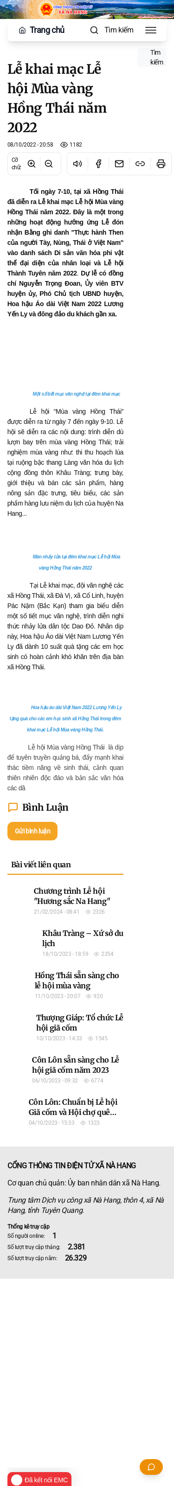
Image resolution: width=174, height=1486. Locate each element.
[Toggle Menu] (150, 30)
